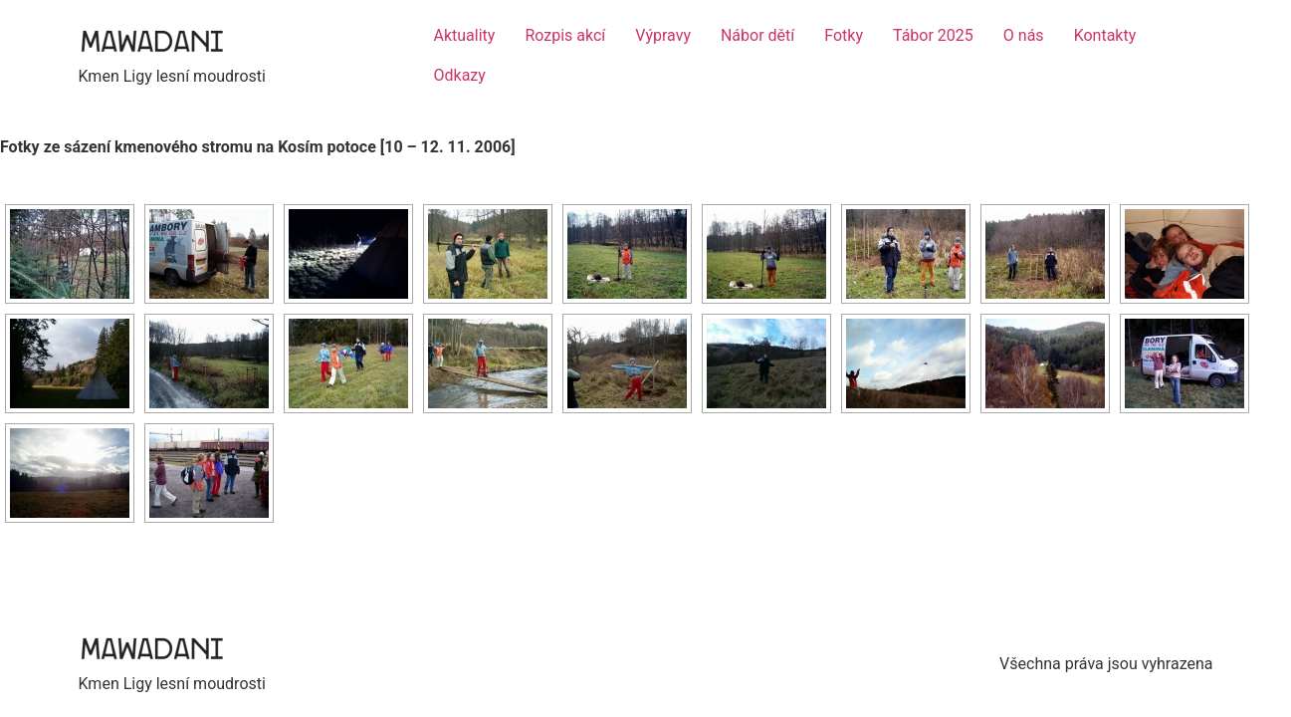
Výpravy (663, 35)
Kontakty (1105, 35)
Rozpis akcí (565, 35)
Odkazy (460, 75)
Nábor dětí (757, 35)
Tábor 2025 (933, 35)
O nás (1023, 35)
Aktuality (465, 35)
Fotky (843, 35)
